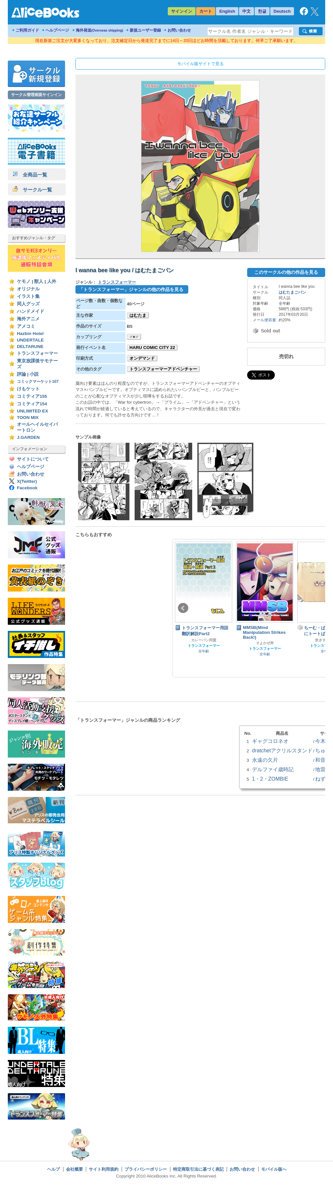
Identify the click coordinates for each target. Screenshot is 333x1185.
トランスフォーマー (37, 353)
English (227, 11)
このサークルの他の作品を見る (286, 272)
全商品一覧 (30, 174)
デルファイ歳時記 (273, 769)
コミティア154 (32, 403)
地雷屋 (323, 769)
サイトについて (33, 459)
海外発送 (99, 30)
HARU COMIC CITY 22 (152, 347)
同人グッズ (28, 303)
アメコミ (26, 326)
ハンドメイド (30, 311)
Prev (183, 608)
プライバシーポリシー (146, 1169)
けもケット (28, 388)
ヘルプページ (57, 30)
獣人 (38, 281)
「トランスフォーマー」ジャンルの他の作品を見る (131, 289)
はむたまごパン (292, 292)
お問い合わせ (179, 30)
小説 (34, 374)
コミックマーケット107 (38, 381)
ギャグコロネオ (270, 741)
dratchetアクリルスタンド (282, 750)
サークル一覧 (32, 189)
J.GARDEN (28, 437)
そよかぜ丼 (265, 643)
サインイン (181, 11)
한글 (262, 11)
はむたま (137, 315)
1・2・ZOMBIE (270, 779)
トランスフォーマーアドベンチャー (163, 369)
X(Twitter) (27, 481)
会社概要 (74, 1169)
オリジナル (28, 288)
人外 (51, 281)
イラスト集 (28, 296)
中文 (246, 11)
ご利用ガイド (27, 30)
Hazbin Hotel (30, 333)
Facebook (27, 487)
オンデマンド (142, 358)
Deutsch (282, 11)
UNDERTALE (30, 340)
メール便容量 (264, 320)
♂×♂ (134, 336)
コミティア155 (32, 396)
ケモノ (24, 281)
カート (205, 11)
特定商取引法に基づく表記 (198, 1169)
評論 (21, 374)
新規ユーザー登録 (145, 30)
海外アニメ (28, 318)
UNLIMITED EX (32, 411)
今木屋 (323, 741)
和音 (320, 760)
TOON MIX (28, 417)
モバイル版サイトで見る (200, 63)
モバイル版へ (273, 1169)
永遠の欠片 (265, 760)
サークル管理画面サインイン (36, 94)
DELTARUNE (30, 346)
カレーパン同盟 (203, 640)
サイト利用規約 (103, 1169)
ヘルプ (53, 1169)
